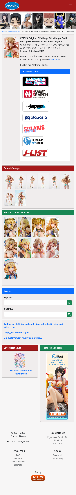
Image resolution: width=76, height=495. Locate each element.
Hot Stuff (18, 458)
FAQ (18, 455)
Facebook (58, 455)
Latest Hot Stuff (12, 347)
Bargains (57, 443)
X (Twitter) (58, 458)
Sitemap (18, 464)
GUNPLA (8, 309)
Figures (8, 297)
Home (4, 31)
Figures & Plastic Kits (13, 31)
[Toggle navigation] (70, 5)
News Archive (18, 461)
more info (54, 59)
